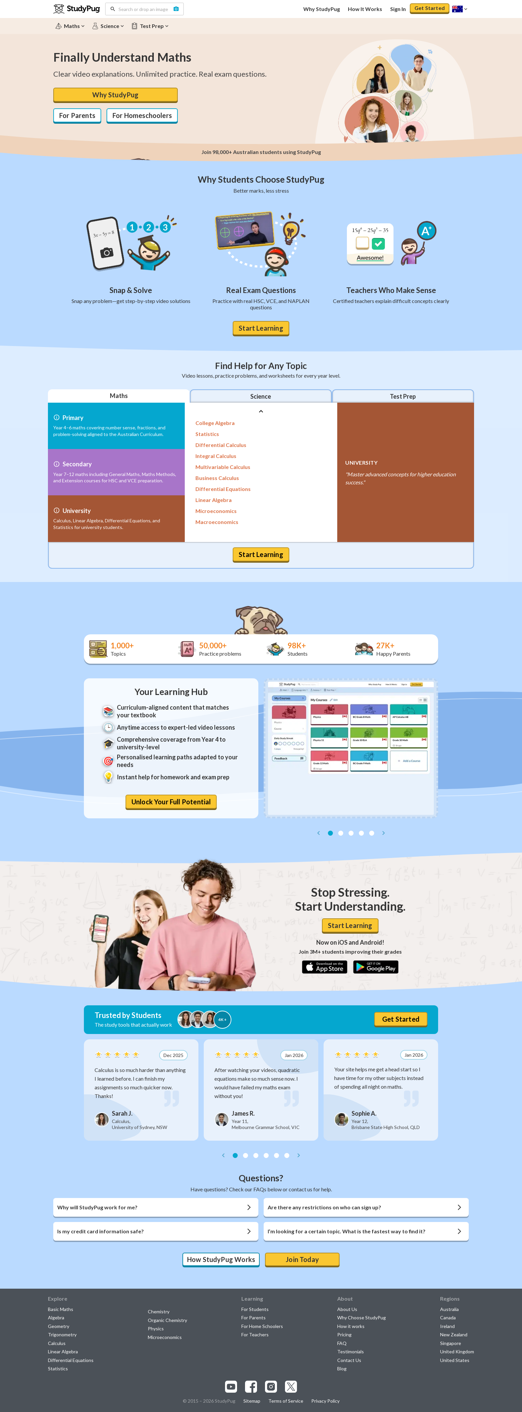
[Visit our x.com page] (291, 1387)
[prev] (319, 833)
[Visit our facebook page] (251, 1387)
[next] (384, 833)
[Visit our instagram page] (271, 1387)
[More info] (56, 418)
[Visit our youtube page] (231, 1387)
